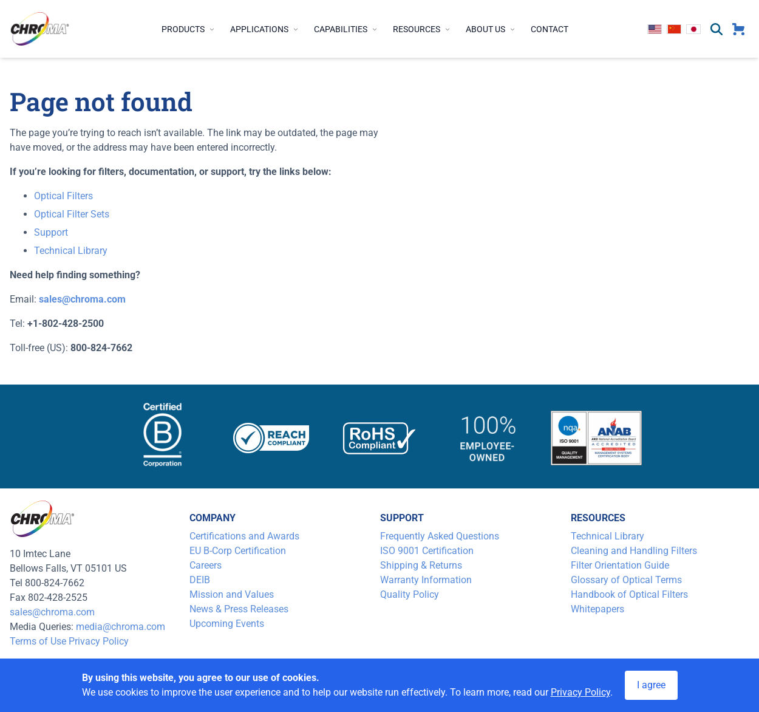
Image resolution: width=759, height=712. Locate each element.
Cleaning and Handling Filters (634, 550)
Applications (264, 29)
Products (189, 29)
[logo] (40, 29)
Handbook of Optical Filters (629, 594)
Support (51, 232)
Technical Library (70, 250)
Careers (205, 565)
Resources (422, 29)
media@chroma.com (120, 626)
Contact (549, 29)
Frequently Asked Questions (439, 536)
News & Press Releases (238, 609)
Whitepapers (597, 609)
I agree (651, 685)
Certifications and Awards (244, 536)
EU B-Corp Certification (237, 550)
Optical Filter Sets (71, 214)
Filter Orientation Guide (620, 565)
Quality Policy (409, 594)
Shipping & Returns (421, 565)
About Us (491, 29)
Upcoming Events (226, 623)
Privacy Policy (99, 641)
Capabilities (346, 29)
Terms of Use (38, 641)
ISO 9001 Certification (427, 550)
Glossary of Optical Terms (626, 580)
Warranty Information (426, 580)
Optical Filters (63, 196)
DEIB (199, 580)
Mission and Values (231, 594)
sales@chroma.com (52, 612)
